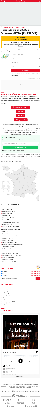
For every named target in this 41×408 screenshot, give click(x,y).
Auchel (37, 73)
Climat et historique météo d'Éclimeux (12, 244)
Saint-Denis (25, 387)
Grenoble (8, 386)
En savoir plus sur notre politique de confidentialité (13, 150)
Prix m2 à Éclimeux (7, 259)
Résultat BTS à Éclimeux (9, 220)
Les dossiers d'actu (6, 275)
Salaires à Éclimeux (7, 238)
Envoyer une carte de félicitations (11, 226)
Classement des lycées (8, 211)
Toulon (23, 386)
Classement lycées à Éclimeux (10, 222)
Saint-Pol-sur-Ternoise (23, 73)
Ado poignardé (6, 296)
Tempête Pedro (7, 294)
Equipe (13, 390)
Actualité (4, 271)
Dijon (17, 387)
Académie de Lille (20, 27)
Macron (5, 298)
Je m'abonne (19, 147)
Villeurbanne (12, 387)
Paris (13, 384)
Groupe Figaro (14, 393)
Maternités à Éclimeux (8, 234)
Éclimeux (4, 231)
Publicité (25, 390)
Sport (3, 273)
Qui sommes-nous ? (6, 390)
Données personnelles (16, 391)
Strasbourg (3, 386)
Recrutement (7, 391)
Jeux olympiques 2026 (9, 302)
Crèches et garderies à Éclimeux (11, 236)
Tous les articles (36, 390)
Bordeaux (13, 386)
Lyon (16, 384)
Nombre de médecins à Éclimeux (11, 255)
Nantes (30, 384)
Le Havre (37, 386)
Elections (20, 38)
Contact (30, 390)
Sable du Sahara (7, 290)
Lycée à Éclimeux (7, 213)
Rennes (19, 386)
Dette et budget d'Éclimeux (9, 242)
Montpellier (35, 384)
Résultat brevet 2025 (8, 207)
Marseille (20, 384)
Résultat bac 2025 (8, 27)
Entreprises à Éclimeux (8, 257)
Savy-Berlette (15, 75)
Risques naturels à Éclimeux (10, 253)
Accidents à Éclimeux (8, 246)
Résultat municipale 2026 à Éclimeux (12, 262)
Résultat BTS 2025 (7, 209)
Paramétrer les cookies (26, 391)
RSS (2, 391)
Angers (20, 387)
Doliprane (5, 300)
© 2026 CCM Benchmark (24, 393)
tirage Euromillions (8, 304)
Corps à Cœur (6, 292)
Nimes (29, 387)
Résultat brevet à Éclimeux (9, 218)
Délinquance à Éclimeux (8, 249)
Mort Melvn (6, 288)
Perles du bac (6, 215)
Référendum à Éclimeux (9, 264)
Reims (27, 386)
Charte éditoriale (19, 390)
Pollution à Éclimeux (7, 251)
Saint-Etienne (32, 386)
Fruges (32, 73)
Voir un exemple (35, 271)
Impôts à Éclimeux (7, 240)
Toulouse (24, 384)
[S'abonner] (20, 278)
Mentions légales (36, 391)
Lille (17, 386)
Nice (28, 384)
